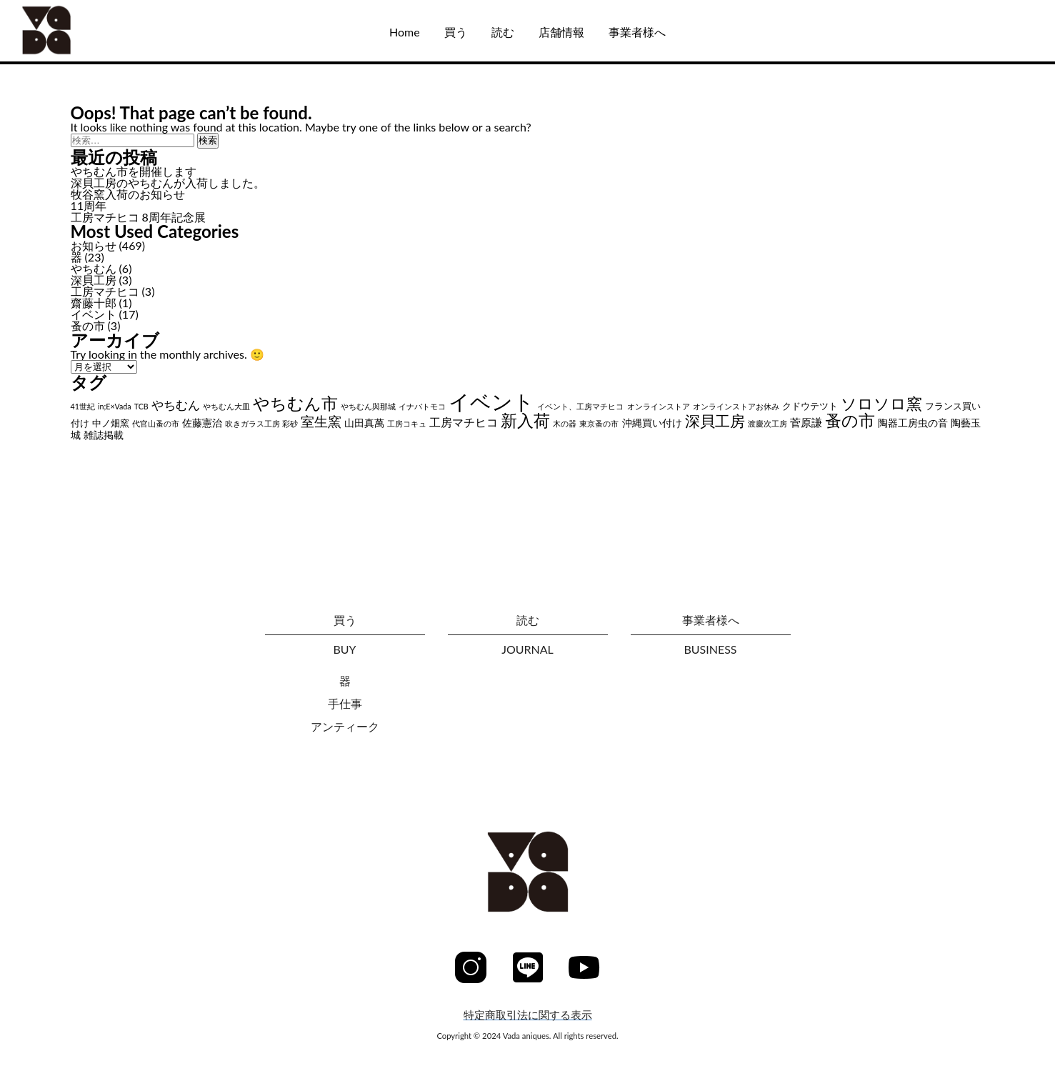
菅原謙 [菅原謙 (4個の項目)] (806, 422)
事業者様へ (637, 32)
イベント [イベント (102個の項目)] (491, 401)
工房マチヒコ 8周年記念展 (138, 217)
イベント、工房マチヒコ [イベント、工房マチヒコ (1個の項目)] (580, 406)
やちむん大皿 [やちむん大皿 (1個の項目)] (226, 406)
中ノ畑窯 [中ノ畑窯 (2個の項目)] (110, 423)
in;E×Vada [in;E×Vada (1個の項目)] (114, 406)
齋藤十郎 (93, 302)
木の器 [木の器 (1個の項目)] (564, 423)
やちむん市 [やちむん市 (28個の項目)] (295, 403)
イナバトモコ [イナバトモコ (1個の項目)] (422, 406)
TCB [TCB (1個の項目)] (141, 406)
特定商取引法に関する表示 (528, 1015)
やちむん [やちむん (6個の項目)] (175, 405)
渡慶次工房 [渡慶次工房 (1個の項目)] (767, 423)
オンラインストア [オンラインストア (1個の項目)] (658, 406)
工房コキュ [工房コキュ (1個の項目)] (406, 423)
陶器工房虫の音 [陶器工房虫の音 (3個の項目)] (913, 423)
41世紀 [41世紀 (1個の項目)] (83, 406)
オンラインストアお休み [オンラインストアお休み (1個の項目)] (736, 406)
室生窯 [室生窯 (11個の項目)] (321, 421)
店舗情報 (561, 32)
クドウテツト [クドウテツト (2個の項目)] (810, 406)
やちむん (93, 268)
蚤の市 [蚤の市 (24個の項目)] (850, 420)
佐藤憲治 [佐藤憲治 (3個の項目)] (202, 423)
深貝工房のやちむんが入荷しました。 (168, 182)
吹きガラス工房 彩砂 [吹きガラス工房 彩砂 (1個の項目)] (261, 423)
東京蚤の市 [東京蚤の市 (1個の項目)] (599, 423)
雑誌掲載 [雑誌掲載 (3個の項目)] (104, 435)
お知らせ (93, 245)
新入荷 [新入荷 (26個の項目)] (525, 420)
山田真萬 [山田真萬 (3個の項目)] (364, 423)
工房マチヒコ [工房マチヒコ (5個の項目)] (463, 422)
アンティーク (345, 726)
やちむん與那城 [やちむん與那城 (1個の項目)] (368, 406)
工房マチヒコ (105, 291)
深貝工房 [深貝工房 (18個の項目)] (715, 421)
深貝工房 (93, 280)
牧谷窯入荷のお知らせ (128, 194)
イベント (93, 314)
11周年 (89, 205)
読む (502, 32)
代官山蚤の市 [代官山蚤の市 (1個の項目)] (155, 423)
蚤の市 (88, 325)
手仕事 (345, 703)
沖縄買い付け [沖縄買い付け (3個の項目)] (652, 423)
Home (404, 32)
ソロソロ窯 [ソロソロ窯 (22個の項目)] (881, 403)
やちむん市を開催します (133, 171)
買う (455, 32)
